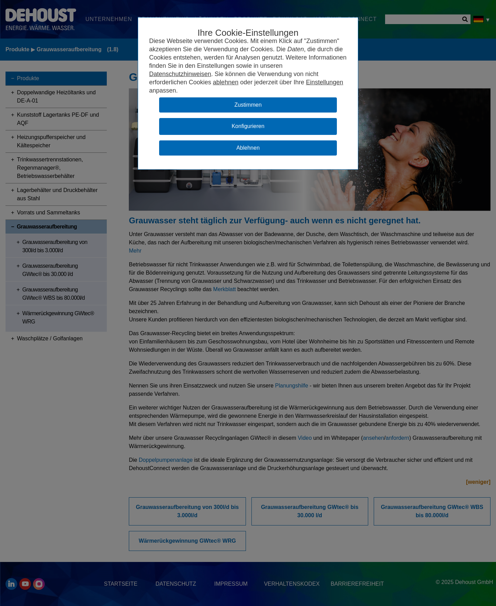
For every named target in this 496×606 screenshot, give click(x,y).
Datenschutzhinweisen (180, 74)
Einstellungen (324, 82)
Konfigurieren (247, 126)
